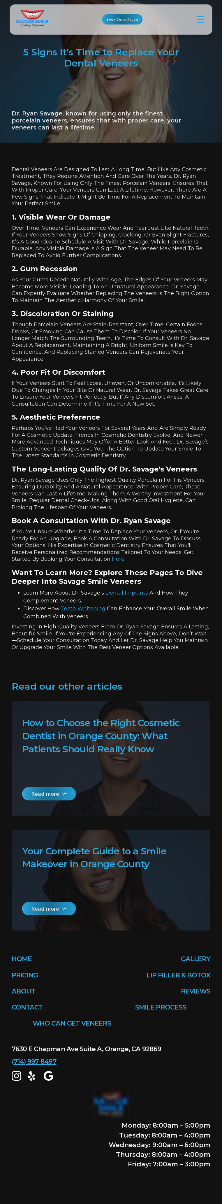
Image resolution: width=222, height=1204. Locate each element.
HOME (22, 959)
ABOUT (23, 991)
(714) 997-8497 (34, 1061)
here (118, 558)
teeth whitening (83, 608)
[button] (200, 19)
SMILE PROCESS (160, 1007)
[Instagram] (16, 1076)
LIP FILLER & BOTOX (178, 975)
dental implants (126, 592)
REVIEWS (195, 991)
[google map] (48, 1076)
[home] (34, 19)
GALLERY (195, 959)
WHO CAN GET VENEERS (72, 1023)
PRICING (25, 975)
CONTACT (27, 1007)
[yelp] (32, 1076)
